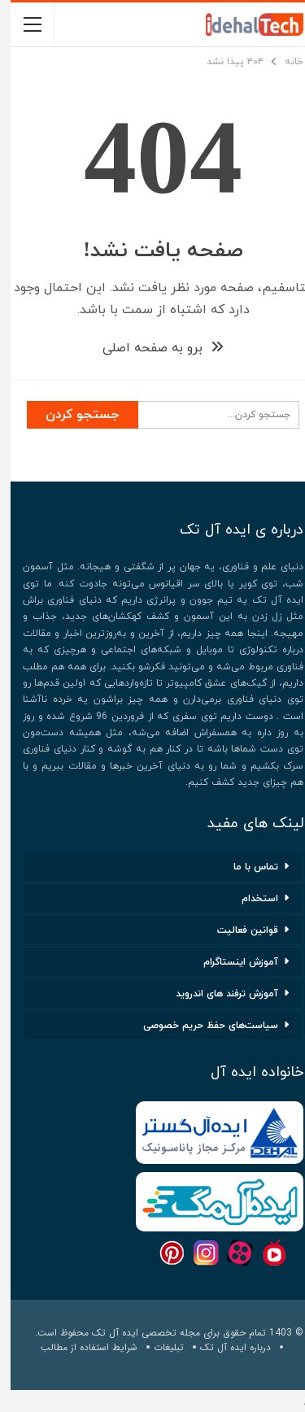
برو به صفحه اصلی (152, 348)
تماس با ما (245, 867)
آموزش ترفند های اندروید (216, 993)
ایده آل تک (104, 1332)
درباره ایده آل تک (225, 1347)
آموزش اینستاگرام (230, 962)
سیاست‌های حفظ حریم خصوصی (200, 1025)
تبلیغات (158, 1347)
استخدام (249, 898)
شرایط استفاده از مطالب (78, 1347)
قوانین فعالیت (237, 930)
